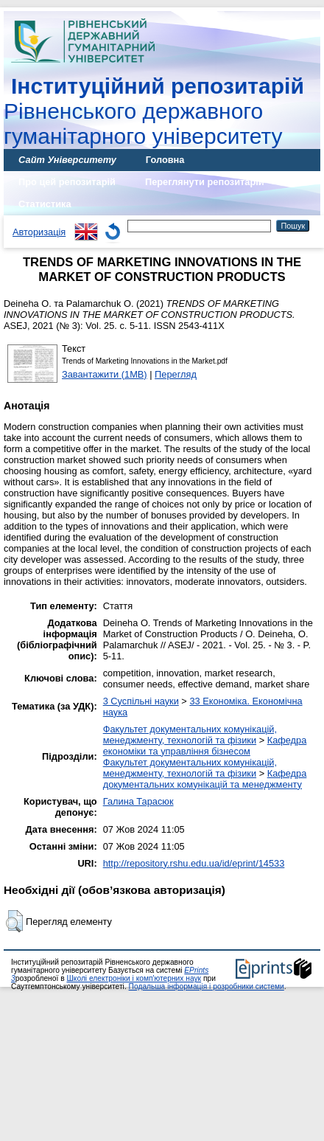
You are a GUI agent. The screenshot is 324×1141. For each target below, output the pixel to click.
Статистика (44, 203)
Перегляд (176, 374)
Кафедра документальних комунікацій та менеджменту (205, 779)
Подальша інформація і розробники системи (206, 986)
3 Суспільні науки (141, 701)
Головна (165, 159)
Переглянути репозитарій (204, 181)
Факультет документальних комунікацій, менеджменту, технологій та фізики (190, 735)
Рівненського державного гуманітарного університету (154, 111)
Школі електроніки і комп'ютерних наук (133, 978)
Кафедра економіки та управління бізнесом (205, 746)
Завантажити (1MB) (104, 374)
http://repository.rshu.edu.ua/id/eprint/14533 (194, 863)
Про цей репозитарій (67, 181)
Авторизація (39, 231)
